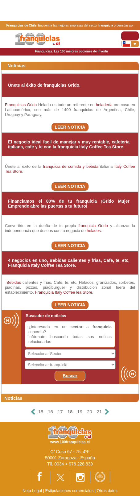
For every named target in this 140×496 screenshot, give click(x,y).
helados (94, 230)
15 (40, 411)
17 (60, 411)
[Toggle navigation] (130, 35)
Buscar (70, 375)
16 (50, 411)
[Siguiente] (107, 412)
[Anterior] (33, 412)
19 (79, 411)
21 (99, 411)
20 (89, 411)
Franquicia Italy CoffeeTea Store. (64, 292)
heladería (104, 104)
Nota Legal (32, 490)
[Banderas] (130, 44)
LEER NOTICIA (70, 127)
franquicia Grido (93, 225)
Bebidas (13, 282)
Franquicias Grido (21, 104)
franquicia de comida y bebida (70, 166)
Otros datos (107, 490)
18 (70, 411)
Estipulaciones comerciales (69, 490)
